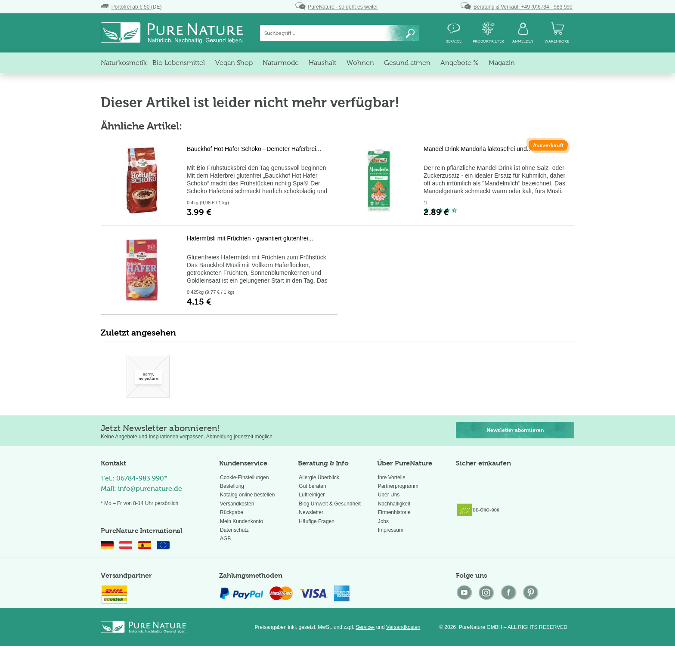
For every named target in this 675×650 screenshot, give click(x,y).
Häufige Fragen (316, 521)
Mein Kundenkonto (241, 521)
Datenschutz (234, 530)
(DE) (131, 7)
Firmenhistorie (394, 512)
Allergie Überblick (319, 477)
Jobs (383, 521)
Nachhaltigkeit (394, 504)
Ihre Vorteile (392, 477)
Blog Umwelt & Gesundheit (329, 504)
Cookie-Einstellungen (244, 477)
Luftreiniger (312, 495)
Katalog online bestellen (247, 495)
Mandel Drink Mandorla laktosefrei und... (478, 148)
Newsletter (311, 512)
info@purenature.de (150, 488)
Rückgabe (231, 512)
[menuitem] (340, 33)
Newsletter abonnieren (515, 430)
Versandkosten (237, 504)
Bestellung (232, 486)
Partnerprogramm (398, 486)
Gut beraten (312, 486)
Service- (365, 627)
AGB (225, 539)
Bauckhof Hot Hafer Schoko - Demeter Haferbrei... (254, 148)
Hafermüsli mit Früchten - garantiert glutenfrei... (250, 238)
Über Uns (389, 495)
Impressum (390, 530)
